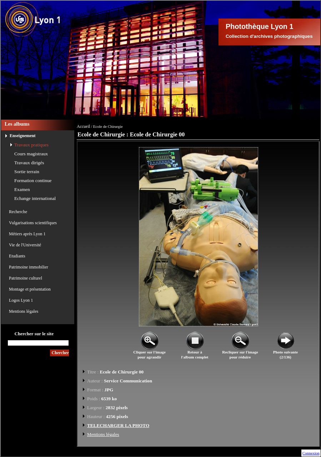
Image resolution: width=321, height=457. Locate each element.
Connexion (311, 453)
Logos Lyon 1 (21, 300)
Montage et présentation (30, 289)
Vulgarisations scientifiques (33, 222)
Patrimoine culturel (25, 278)
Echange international (35, 198)
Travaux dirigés (29, 162)
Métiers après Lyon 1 (27, 233)
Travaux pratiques (31, 144)
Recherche (18, 211)
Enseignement (23, 135)
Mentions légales (23, 311)
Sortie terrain (26, 171)
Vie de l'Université (25, 244)
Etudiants (17, 255)
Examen (22, 189)
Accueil (83, 126)
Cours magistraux (31, 153)
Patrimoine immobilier (28, 267)
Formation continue (33, 180)
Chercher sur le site (34, 333)
